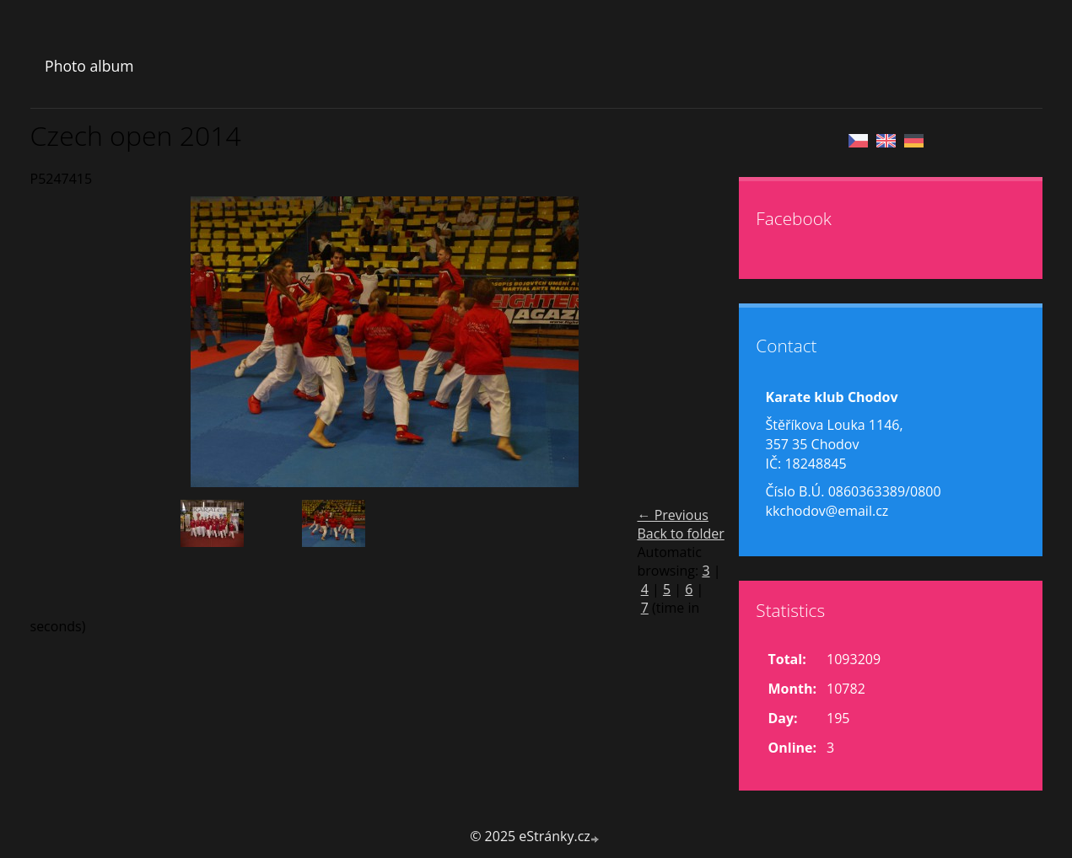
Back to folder (681, 533)
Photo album (89, 66)
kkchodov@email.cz (827, 510)
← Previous (673, 515)
